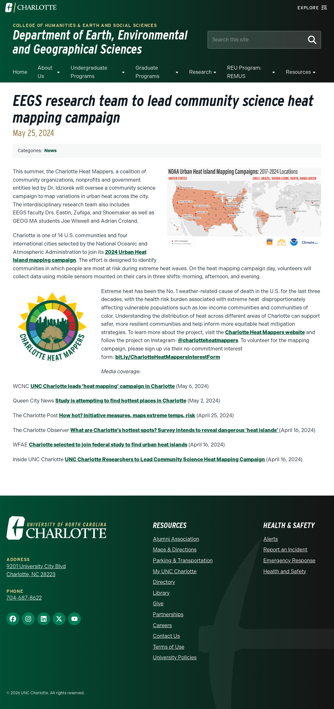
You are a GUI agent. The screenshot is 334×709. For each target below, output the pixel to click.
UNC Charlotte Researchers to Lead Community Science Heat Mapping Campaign (165, 459)
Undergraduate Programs (89, 72)
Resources (298, 72)
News (50, 150)
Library (161, 593)
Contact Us (166, 636)
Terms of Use (168, 647)
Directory (164, 582)
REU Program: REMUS (244, 72)
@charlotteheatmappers (208, 340)
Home (20, 72)
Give (158, 604)
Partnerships (168, 614)
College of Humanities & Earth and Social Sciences (85, 25)
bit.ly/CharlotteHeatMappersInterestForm (167, 357)
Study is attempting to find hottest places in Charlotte (120, 401)
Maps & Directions (175, 550)
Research (200, 72)
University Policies (175, 657)
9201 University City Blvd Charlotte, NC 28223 (36, 570)
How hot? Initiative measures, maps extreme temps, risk (127, 415)
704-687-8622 (24, 598)
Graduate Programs (147, 72)
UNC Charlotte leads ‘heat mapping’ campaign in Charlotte (103, 386)
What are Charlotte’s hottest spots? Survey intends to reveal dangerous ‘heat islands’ (174, 430)
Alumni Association (176, 539)
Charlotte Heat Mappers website (265, 332)
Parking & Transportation (183, 561)
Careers (162, 625)
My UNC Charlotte (175, 571)
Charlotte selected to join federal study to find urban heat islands (108, 445)
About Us (45, 72)
